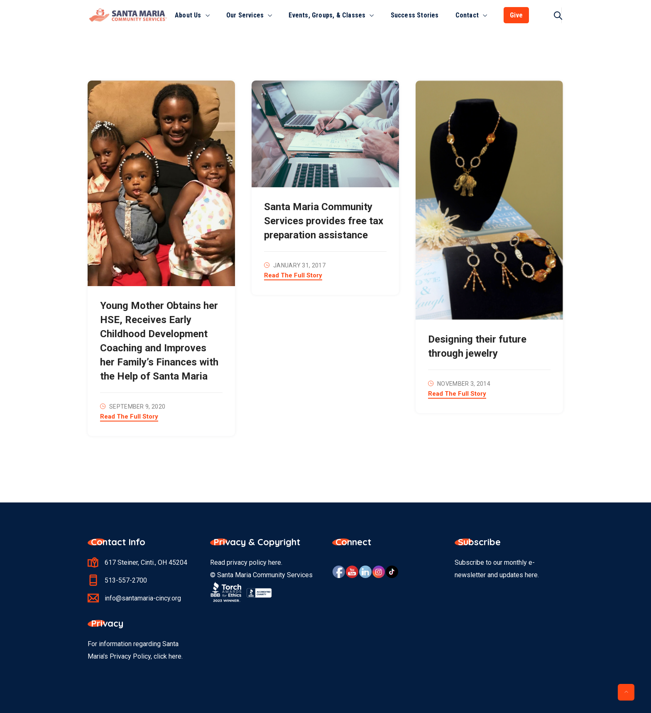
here (274, 562)
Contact (467, 15)
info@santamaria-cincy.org (143, 598)
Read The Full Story (129, 417)
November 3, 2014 (463, 383)
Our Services (245, 15)
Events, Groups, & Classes (327, 15)
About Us (188, 15)
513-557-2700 (126, 580)
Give (516, 15)
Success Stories (415, 15)
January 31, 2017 (299, 265)
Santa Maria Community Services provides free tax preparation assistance (323, 221)
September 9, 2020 (137, 406)
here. (176, 656)
